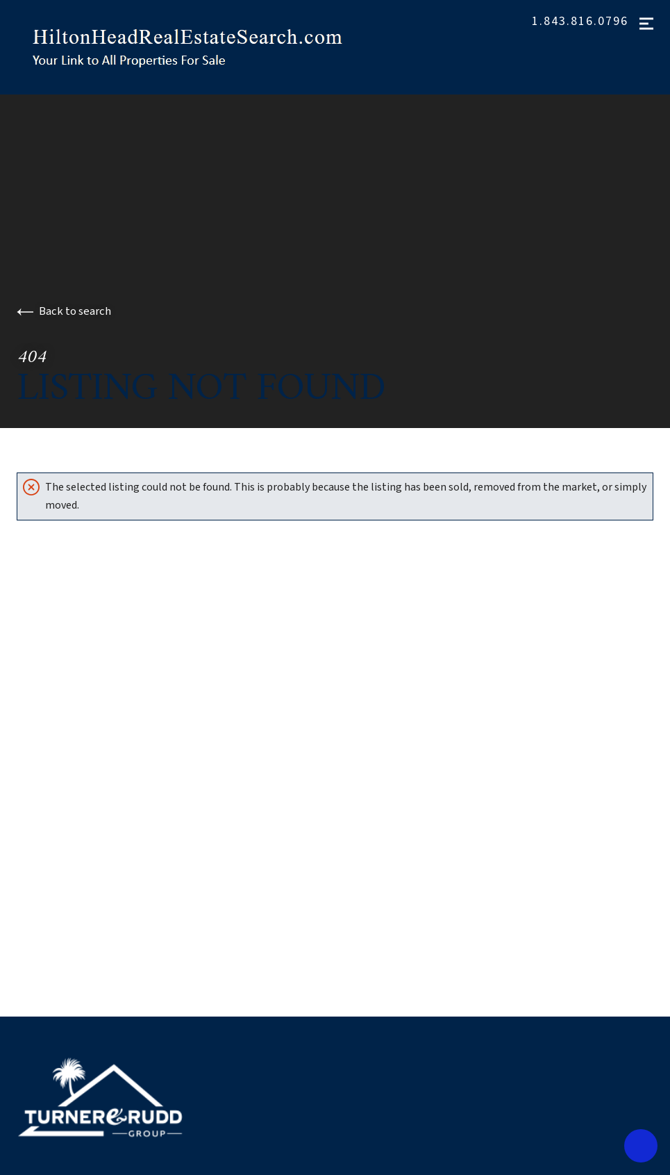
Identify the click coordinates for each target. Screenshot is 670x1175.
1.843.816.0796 (580, 21)
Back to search (64, 311)
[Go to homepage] (202, 47)
